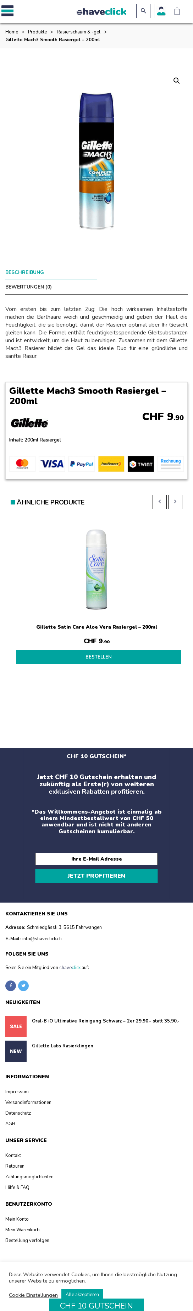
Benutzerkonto (161, 11)
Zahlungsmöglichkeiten (29, 1167)
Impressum (17, 1082)
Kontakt (13, 1145)
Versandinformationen (28, 1092)
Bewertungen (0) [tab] (119, 272)
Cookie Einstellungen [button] (33, 1295)
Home (11, 32)
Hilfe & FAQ (17, 1177)
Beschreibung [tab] (24, 272)
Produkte (37, 32)
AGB (10, 1114)
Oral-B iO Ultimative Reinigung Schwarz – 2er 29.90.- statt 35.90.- (106, 1011)
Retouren (14, 1156)
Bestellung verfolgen (27, 1230)
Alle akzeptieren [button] (82, 1294)
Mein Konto (17, 1209)
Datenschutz (18, 1103)
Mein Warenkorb (22, 1220)
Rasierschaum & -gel (78, 32)
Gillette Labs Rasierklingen (62, 1036)
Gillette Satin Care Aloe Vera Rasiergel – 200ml (96, 612)
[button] (6, 11)
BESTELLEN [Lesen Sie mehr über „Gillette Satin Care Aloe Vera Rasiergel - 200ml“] (99, 642)
